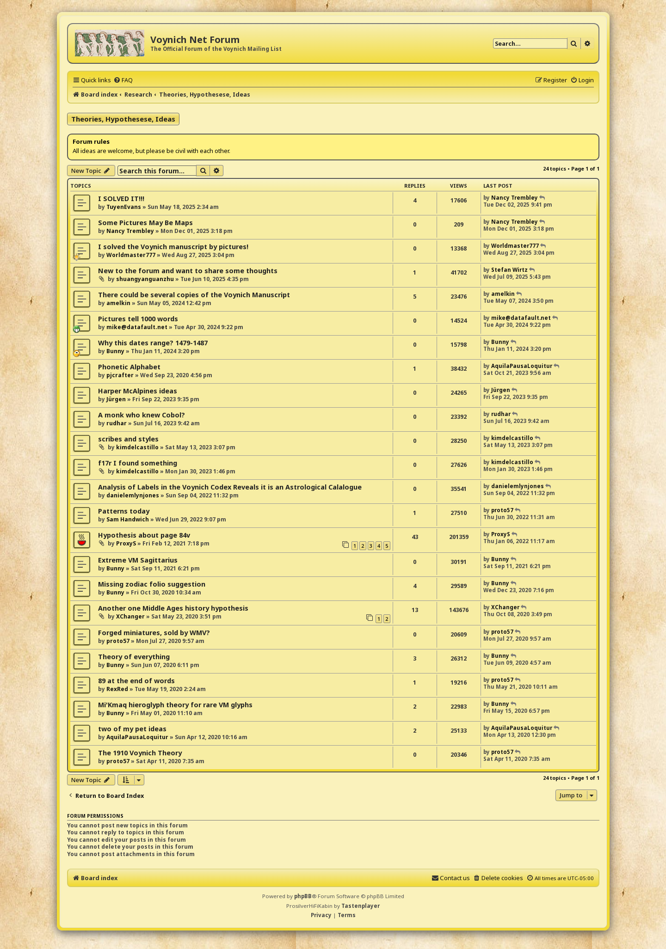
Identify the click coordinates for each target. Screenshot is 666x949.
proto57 (502, 510)
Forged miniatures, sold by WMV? (154, 632)
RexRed (117, 689)
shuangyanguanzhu (145, 279)
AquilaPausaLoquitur (521, 365)
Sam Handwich (127, 519)
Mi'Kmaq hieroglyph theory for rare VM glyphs (175, 704)
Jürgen (116, 399)
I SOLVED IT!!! (121, 198)
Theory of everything (134, 656)
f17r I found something (137, 463)
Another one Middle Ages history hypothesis (173, 608)
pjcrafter (120, 375)
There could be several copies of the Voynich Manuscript (194, 294)
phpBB (303, 896)
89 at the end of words (136, 680)
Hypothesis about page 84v (144, 535)
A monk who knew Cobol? (141, 414)
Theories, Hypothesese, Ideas (123, 118)
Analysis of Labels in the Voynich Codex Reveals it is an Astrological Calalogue (230, 487)
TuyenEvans (123, 207)
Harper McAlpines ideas (137, 390)
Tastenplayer (360, 905)
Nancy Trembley (514, 197)
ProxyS (126, 543)
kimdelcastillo (137, 447)
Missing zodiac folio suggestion (151, 584)
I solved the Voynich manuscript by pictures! (173, 246)
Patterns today (123, 511)
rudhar (116, 423)
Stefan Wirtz (509, 269)
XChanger (130, 616)
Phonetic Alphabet (129, 366)
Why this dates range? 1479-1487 (153, 342)
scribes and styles (128, 439)
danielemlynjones (132, 495)
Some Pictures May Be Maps (145, 222)
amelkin (118, 303)
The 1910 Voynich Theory (140, 752)
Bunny (115, 351)
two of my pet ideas (132, 728)
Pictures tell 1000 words (138, 318)
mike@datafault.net (136, 327)
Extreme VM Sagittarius (138, 560)
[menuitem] (123, 80)
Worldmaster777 (130, 255)
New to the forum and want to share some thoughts (188, 270)
